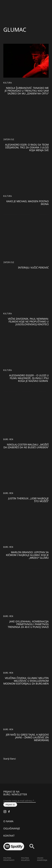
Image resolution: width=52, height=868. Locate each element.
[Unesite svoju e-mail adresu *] (19, 800)
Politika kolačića (25, 859)
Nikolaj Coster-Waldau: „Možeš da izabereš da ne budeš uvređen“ (26, 446)
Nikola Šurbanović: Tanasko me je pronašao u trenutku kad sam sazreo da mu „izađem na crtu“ (27, 90)
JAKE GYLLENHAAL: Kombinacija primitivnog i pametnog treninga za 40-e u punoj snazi (28, 624)
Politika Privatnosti (8, 859)
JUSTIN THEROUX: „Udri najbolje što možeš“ (28, 500)
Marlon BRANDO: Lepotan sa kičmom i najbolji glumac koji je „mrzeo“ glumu (27, 555)
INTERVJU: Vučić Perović (33, 267)
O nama (8, 821)
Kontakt (9, 835)
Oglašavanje (11, 828)
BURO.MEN (8, 439)
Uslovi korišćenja (42, 859)
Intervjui (8, 139)
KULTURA (7, 83)
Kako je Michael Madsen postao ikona (27, 203)
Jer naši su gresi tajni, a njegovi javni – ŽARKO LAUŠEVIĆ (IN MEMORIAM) (27, 737)
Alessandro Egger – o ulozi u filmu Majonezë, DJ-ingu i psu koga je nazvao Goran (29, 378)
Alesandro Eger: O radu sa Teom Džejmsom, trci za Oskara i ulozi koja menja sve (27, 147)
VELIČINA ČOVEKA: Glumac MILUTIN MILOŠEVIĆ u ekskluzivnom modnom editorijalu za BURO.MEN (26, 680)
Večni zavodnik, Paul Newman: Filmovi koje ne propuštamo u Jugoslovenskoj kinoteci (28, 321)
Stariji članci (9, 758)
